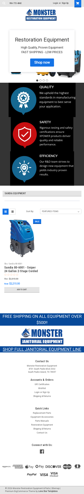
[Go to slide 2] (40, 80)
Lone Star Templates (48, 491)
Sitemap (55, 488)
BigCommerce (21, 491)
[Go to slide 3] (44, 80)
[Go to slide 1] (37, 80)
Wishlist (42, 388)
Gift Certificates (42, 384)
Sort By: (30, 211)
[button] (42, 63)
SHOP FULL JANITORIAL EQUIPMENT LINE (42, 349)
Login (55, 3)
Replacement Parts (42, 413)
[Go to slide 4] (47, 80)
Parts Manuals (42, 421)
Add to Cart (22, 289)
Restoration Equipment (42, 425)
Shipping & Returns (42, 396)
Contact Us (42, 433)
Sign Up (65, 3)
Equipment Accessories (42, 417)
